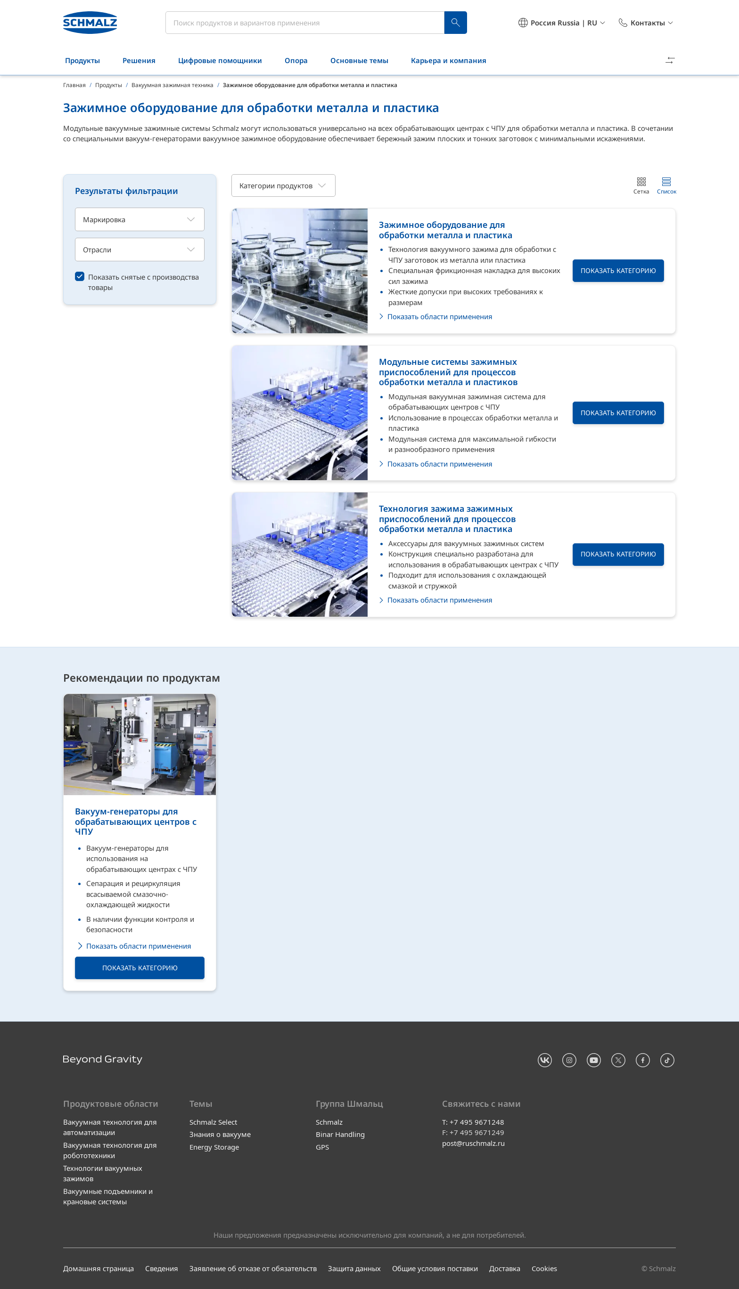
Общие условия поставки (435, 1268)
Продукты (88, 60)
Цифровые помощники (225, 60)
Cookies (544, 1268)
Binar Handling (340, 1134)
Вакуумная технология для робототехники (110, 1150)
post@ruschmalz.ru (473, 1143)
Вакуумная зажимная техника (172, 85)
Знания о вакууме (220, 1134)
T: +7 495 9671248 (473, 1122)
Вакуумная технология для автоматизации (110, 1127)
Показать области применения (133, 946)
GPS (322, 1147)
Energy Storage (214, 1147)
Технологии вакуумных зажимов (102, 1173)
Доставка (504, 1268)
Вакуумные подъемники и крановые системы (108, 1196)
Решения (145, 60)
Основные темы (365, 60)
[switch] (140, 281)
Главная (74, 85)
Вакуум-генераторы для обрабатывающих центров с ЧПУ (136, 821)
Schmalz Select (213, 1122)
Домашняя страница (98, 1268)
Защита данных (354, 1268)
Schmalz (329, 1122)
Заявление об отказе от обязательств (253, 1268)
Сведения (161, 1268)
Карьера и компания (454, 60)
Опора (302, 60)
